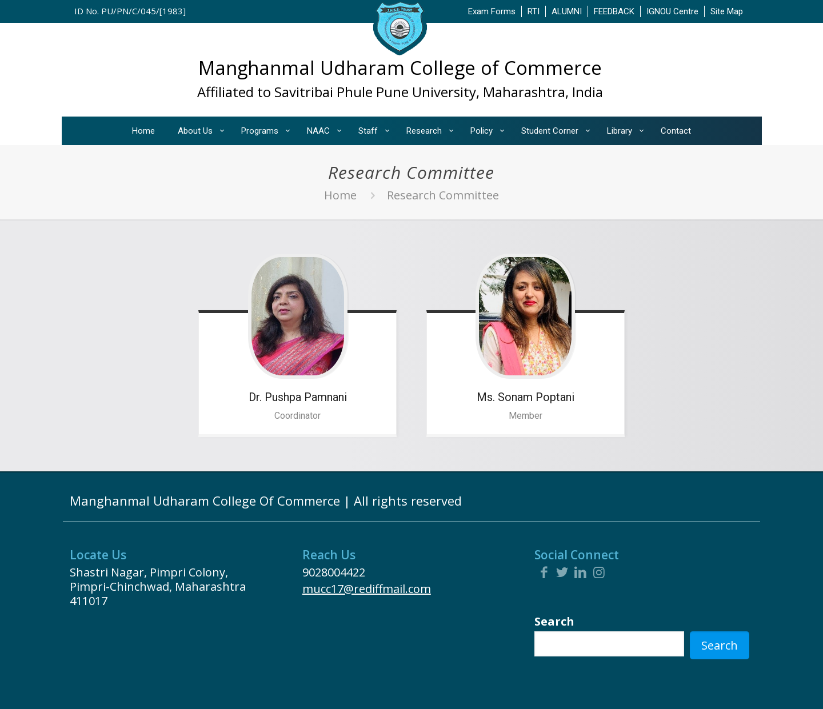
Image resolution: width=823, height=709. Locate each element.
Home (340, 195)
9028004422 (333, 572)
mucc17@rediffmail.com (366, 588)
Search (554, 621)
